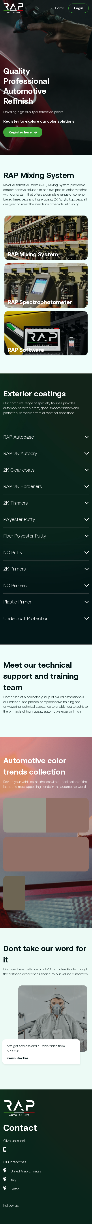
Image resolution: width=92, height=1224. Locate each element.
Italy (13, 1180)
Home (59, 8)
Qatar (15, 1189)
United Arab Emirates (26, 1171)
